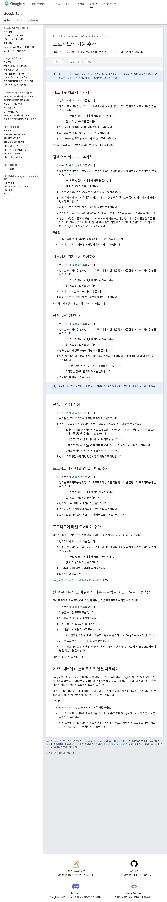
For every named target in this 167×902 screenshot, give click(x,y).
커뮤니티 (108, 3)
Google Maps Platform (77, 36)
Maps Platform (27, 4)
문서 (93, 36)
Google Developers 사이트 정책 (118, 744)
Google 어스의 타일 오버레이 (68, 580)
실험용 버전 (33, 20)
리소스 (19, 20)
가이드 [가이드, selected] (7, 20)
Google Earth (13, 14)
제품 (67, 3)
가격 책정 (79, 3)
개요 (58, 3)
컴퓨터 (58, 61)
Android (74, 61)
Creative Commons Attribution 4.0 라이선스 (105, 741)
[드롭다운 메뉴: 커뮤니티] (116, 4)
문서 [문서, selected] (92, 3)
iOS (89, 61)
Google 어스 (78, 100)
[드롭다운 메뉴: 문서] (97, 4)
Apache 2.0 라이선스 (55, 744)
